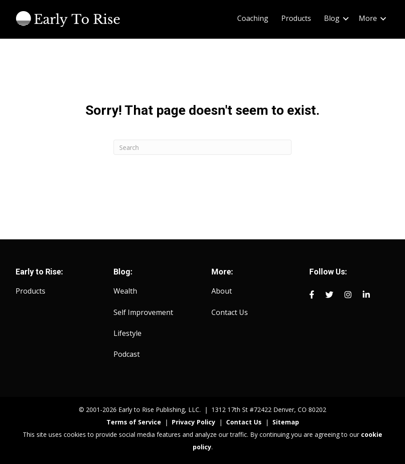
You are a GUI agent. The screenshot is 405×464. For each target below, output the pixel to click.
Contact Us (229, 312)
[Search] (202, 147)
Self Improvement (143, 312)
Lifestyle (127, 333)
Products (296, 18)
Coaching (252, 18)
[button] (346, 18)
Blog (332, 18)
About (221, 291)
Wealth (125, 291)
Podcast (126, 354)
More (368, 18)
